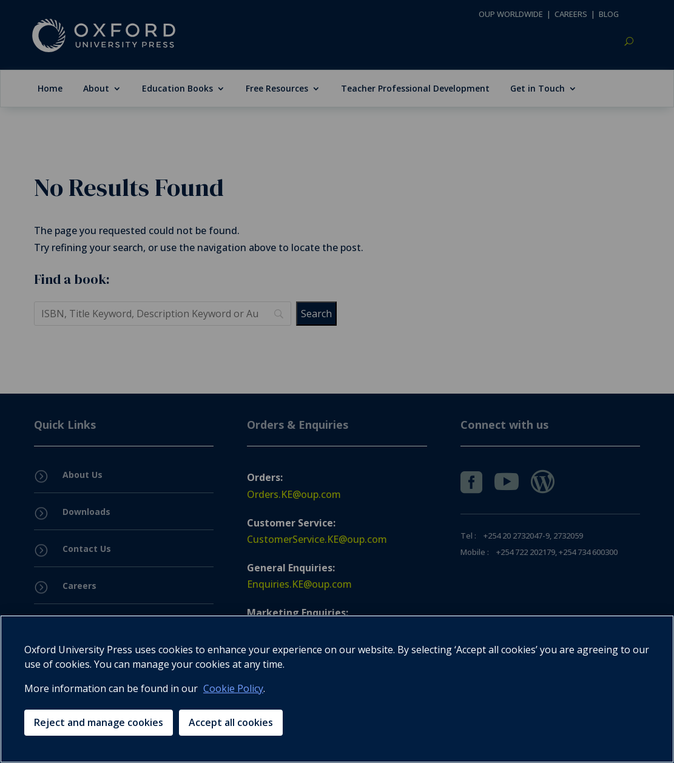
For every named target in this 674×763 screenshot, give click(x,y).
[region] (337, 689)
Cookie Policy (233, 688)
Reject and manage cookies (98, 722)
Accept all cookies (231, 722)
